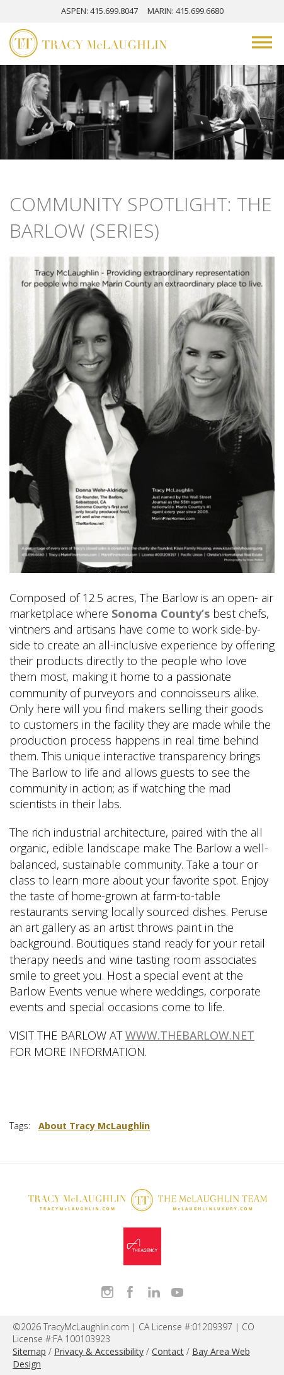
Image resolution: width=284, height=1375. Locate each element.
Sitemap (29, 1351)
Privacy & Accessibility (99, 1351)
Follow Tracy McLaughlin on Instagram (107, 1292)
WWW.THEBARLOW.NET (189, 1035)
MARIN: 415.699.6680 (185, 10)
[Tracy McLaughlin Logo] (88, 45)
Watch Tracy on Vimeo (177, 1292)
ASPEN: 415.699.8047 (99, 10)
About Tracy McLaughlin (94, 1126)
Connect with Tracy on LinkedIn (154, 1292)
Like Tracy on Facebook (131, 1292)
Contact (168, 1351)
